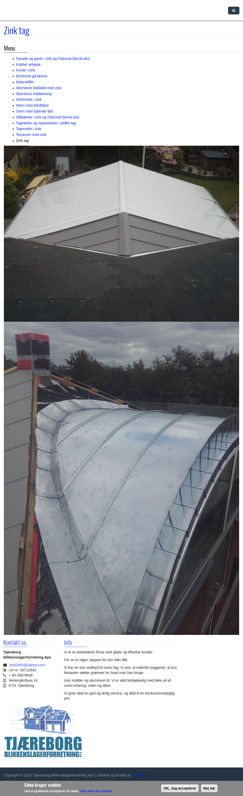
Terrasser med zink (31, 135)
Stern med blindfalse (32, 105)
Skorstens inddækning (34, 94)
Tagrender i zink (28, 129)
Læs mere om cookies (96, 791)
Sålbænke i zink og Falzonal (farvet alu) (47, 117)
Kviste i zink (25, 70)
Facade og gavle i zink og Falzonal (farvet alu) (53, 59)
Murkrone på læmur (31, 76)
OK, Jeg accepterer (179, 788)
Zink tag (22, 140)
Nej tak (209, 788)
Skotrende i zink (29, 99)
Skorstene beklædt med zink (39, 88)
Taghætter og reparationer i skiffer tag (46, 123)
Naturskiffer (25, 82)
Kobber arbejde (28, 64)
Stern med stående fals (34, 111)
